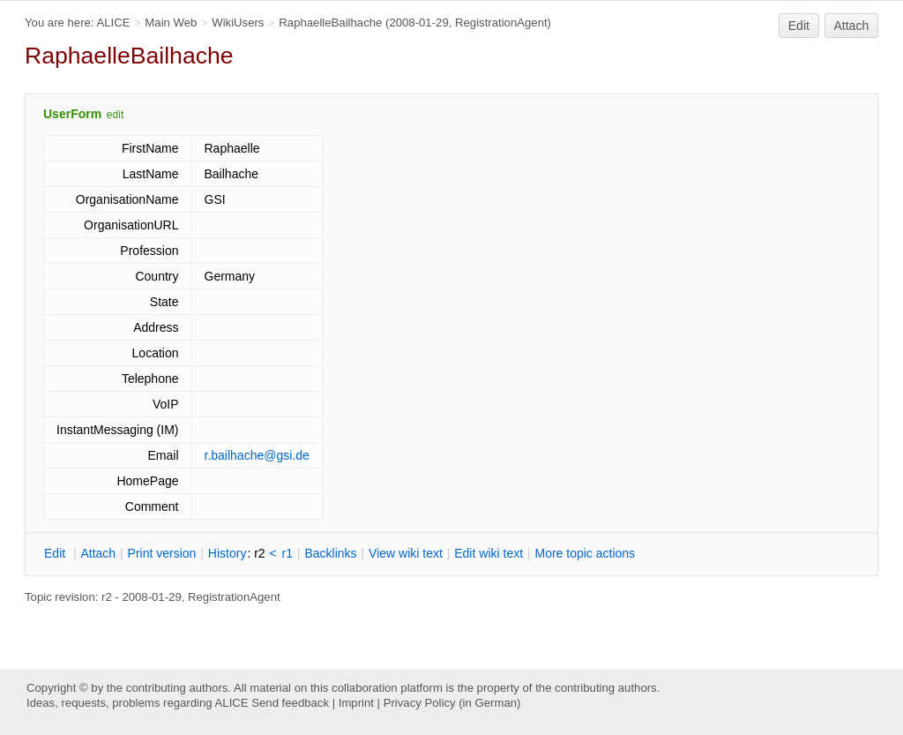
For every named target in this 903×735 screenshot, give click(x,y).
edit (115, 115)
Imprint (356, 702)
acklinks (330, 553)
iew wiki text (406, 553)
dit (56, 553)
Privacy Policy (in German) (452, 702)
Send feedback (290, 702)
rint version (162, 553)
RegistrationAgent (501, 22)
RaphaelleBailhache (330, 22)
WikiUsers (238, 22)
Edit (799, 26)
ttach (98, 553)
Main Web (171, 22)
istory (227, 553)
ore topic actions (584, 553)
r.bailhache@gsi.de (257, 455)
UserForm (72, 114)
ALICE (113, 22)
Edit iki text (488, 553)
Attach (851, 26)
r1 (287, 553)
